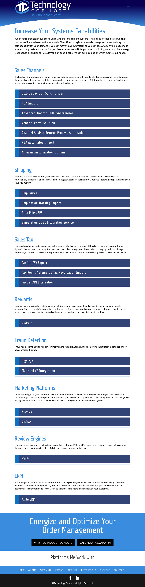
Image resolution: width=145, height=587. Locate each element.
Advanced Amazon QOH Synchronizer (47, 113)
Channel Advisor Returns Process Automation (53, 133)
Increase (72, 570)
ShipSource (29, 193)
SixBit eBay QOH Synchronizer (42, 93)
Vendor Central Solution (38, 123)
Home (21, 570)
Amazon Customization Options (43, 152)
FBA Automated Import (38, 143)
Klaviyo (27, 412)
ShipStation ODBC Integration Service (48, 223)
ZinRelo (27, 323)
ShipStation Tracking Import (41, 203)
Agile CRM (28, 500)
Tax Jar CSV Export (34, 263)
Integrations (88, 570)
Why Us (32, 570)
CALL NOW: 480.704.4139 (95, 542)
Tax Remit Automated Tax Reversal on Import (54, 273)
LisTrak (26, 422)
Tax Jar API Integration (38, 282)
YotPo (26, 459)
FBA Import (30, 103)
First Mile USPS (32, 213)
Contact (119, 570)
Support (105, 570)
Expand (59, 570)
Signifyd (27, 361)
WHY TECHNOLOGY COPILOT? (53, 542)
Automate (45, 570)
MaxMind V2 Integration (38, 371)
